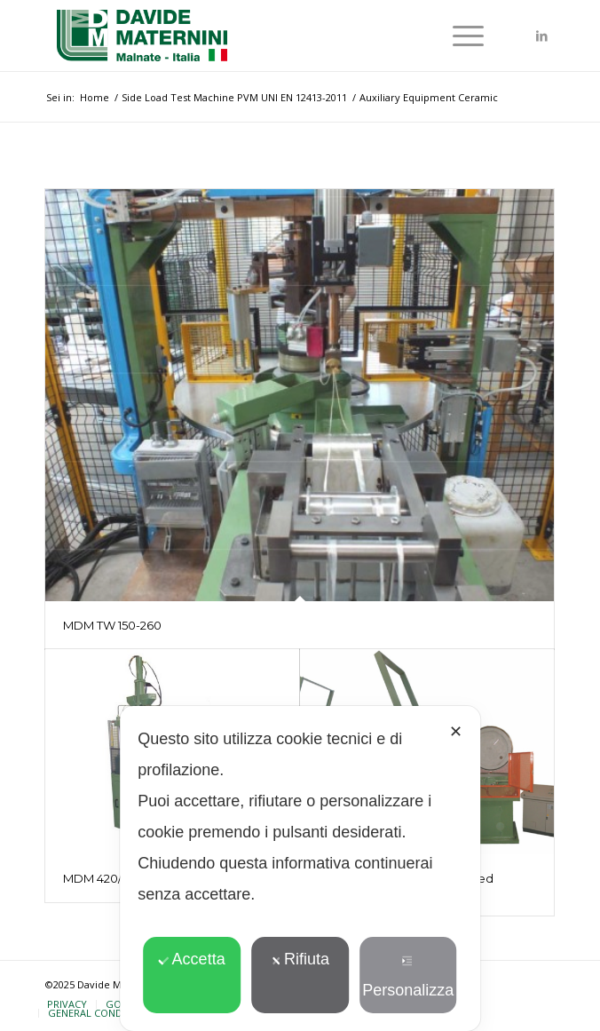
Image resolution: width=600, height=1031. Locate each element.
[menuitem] (459, 35)
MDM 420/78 (99, 878)
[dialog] (300, 868)
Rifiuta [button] (300, 959)
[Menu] (459, 35)
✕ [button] (455, 732)
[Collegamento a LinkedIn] (541, 35)
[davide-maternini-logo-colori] (249, 35)
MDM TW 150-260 (112, 625)
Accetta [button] (192, 959)
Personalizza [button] (408, 977)
